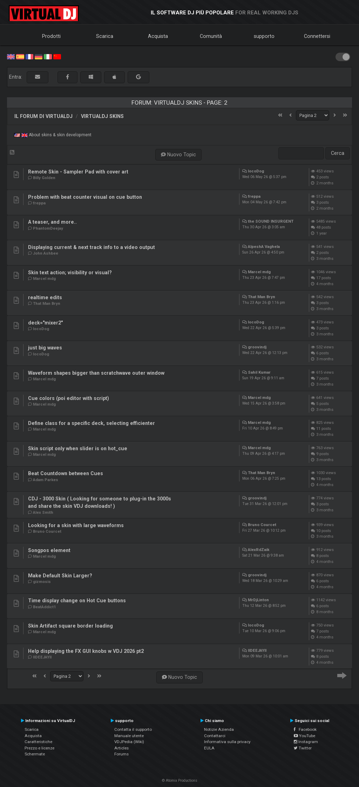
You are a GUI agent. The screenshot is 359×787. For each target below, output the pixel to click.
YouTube (304, 735)
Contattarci (214, 735)
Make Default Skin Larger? (60, 575)
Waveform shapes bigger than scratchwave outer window (96, 373)
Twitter (303, 748)
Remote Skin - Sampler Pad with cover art (78, 172)
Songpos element (49, 550)
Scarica (104, 36)
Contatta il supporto (133, 729)
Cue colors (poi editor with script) (68, 398)
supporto (264, 36)
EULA (209, 748)
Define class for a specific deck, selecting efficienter (91, 423)
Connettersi (317, 36)
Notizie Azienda (219, 729)
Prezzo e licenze (39, 748)
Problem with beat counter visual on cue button (85, 197)
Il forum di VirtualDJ (43, 116)
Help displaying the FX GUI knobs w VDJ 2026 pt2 (86, 651)
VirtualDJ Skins (102, 116)
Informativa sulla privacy (227, 741)
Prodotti (51, 36)
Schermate (35, 754)
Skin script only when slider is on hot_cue (77, 448)
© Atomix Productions (179, 780)
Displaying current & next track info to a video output (91, 247)
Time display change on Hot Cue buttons (77, 600)
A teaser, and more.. (52, 222)
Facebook (305, 729)
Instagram (306, 741)
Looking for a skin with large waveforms (76, 525)
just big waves (45, 347)
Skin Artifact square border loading (70, 626)
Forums (121, 754)
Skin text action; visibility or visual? (70, 272)
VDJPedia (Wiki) (129, 741)
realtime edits (45, 297)
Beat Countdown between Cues (65, 473)
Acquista (158, 36)
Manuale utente (129, 735)
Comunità (211, 36)
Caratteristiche (38, 741)
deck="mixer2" (45, 323)
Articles (121, 748)
